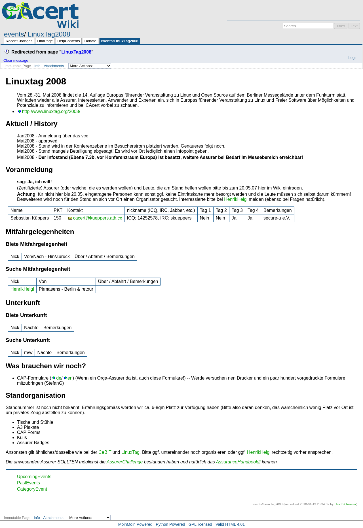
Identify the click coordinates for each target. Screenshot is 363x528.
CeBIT (104, 452)
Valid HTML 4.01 (230, 524)
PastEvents (28, 482)
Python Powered (170, 524)
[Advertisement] (293, 11)
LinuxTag (130, 452)
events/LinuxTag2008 (119, 41)
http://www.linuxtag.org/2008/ (51, 111)
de (58, 378)
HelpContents (68, 41)
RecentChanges (19, 41)
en (70, 378)
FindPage (45, 41)
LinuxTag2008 (49, 34)
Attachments (54, 66)
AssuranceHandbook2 (238, 461)
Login (352, 58)
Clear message (15, 60)
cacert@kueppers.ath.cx (97, 218)
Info (37, 66)
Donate (90, 41)
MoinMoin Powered (135, 524)
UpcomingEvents (34, 476)
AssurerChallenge (125, 461)
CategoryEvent (32, 489)
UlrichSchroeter (345, 504)
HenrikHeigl (236, 199)
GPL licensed (200, 524)
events (14, 34)
